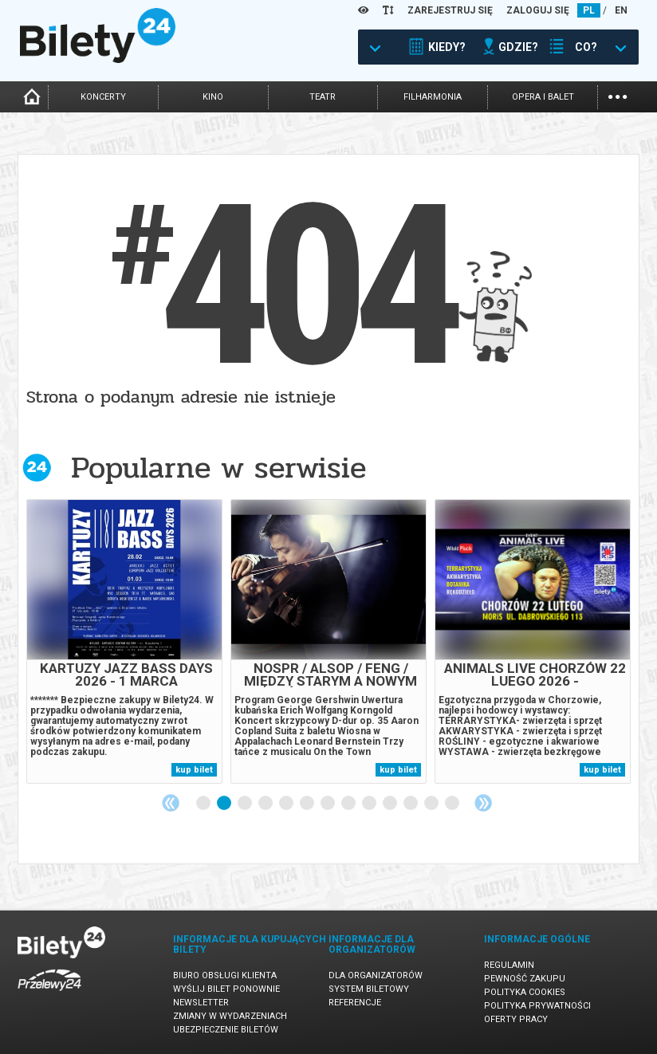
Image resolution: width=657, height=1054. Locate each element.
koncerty (103, 97)
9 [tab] (370, 804)
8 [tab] (349, 804)
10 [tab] (391, 804)
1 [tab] (204, 804)
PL (589, 10)
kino (213, 97)
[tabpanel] (124, 641)
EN (621, 10)
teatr (322, 97)
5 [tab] (287, 804)
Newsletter (201, 1002)
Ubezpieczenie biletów (225, 1030)
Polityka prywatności (537, 1006)
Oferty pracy (516, 1019)
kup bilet (194, 770)
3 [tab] (246, 804)
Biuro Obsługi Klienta (225, 975)
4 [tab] (266, 804)
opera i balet (543, 97)
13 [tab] (453, 804)
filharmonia (432, 97)
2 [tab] (225, 804)
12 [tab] (432, 804)
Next (483, 803)
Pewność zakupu (524, 978)
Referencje (354, 1002)
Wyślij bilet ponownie (226, 989)
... (617, 95)
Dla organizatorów (375, 975)
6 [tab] (308, 804)
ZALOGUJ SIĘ (537, 10)
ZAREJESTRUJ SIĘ (450, 10)
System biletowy (368, 989)
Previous (170, 803)
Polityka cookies (524, 992)
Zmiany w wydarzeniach (230, 1016)
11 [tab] (411, 804)
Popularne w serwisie (218, 467)
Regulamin (509, 965)
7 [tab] (328, 804)
